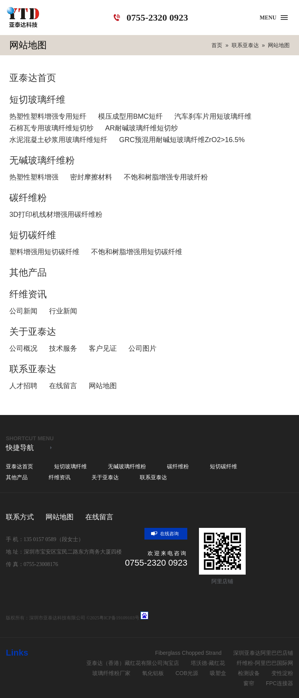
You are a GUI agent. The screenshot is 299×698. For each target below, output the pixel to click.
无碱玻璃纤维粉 (42, 160)
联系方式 (20, 517)
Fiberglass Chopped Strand (188, 653)
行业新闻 (63, 311)
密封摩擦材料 (91, 177)
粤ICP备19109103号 (119, 618)
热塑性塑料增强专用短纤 (47, 116)
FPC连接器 (279, 683)
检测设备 (249, 673)
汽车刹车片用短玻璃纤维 (213, 116)
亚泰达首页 (32, 77)
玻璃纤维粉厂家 (111, 673)
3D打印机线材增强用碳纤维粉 (55, 214)
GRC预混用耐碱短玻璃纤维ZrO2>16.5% (182, 140)
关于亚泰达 (32, 331)
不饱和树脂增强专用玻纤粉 (166, 177)
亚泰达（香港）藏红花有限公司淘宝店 (132, 663)
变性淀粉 (282, 673)
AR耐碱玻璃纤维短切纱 (141, 128)
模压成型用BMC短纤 (130, 116)
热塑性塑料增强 (33, 177)
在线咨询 (163, 534)
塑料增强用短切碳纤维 (44, 252)
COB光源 (187, 673)
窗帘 (248, 683)
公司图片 (142, 348)
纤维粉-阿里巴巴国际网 (265, 663)
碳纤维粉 (28, 197)
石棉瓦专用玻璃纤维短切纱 (51, 128)
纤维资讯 (28, 294)
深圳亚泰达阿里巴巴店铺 (263, 653)
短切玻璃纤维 (37, 99)
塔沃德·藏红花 (208, 663)
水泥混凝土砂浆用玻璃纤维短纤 (58, 140)
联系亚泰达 (245, 45)
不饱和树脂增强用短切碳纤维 (136, 252)
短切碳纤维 (32, 235)
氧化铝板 (153, 673)
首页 (216, 45)
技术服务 (63, 348)
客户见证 (103, 348)
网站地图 (279, 45)
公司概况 (23, 348)
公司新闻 (23, 311)
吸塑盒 (218, 673)
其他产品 (28, 272)
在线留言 (63, 386)
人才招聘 (23, 386)
